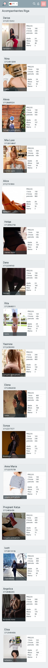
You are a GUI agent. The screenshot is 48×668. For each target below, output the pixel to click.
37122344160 (8, 266)
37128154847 (10, 143)
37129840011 (10, 306)
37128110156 (10, 551)
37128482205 (8, 592)
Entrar (38, 3)
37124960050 (10, 388)
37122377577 (8, 429)
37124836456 (8, 510)
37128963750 (10, 225)
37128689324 (8, 102)
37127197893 (8, 184)
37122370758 (10, 469)
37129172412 (8, 21)
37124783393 (8, 347)
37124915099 (10, 62)
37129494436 (10, 633)
